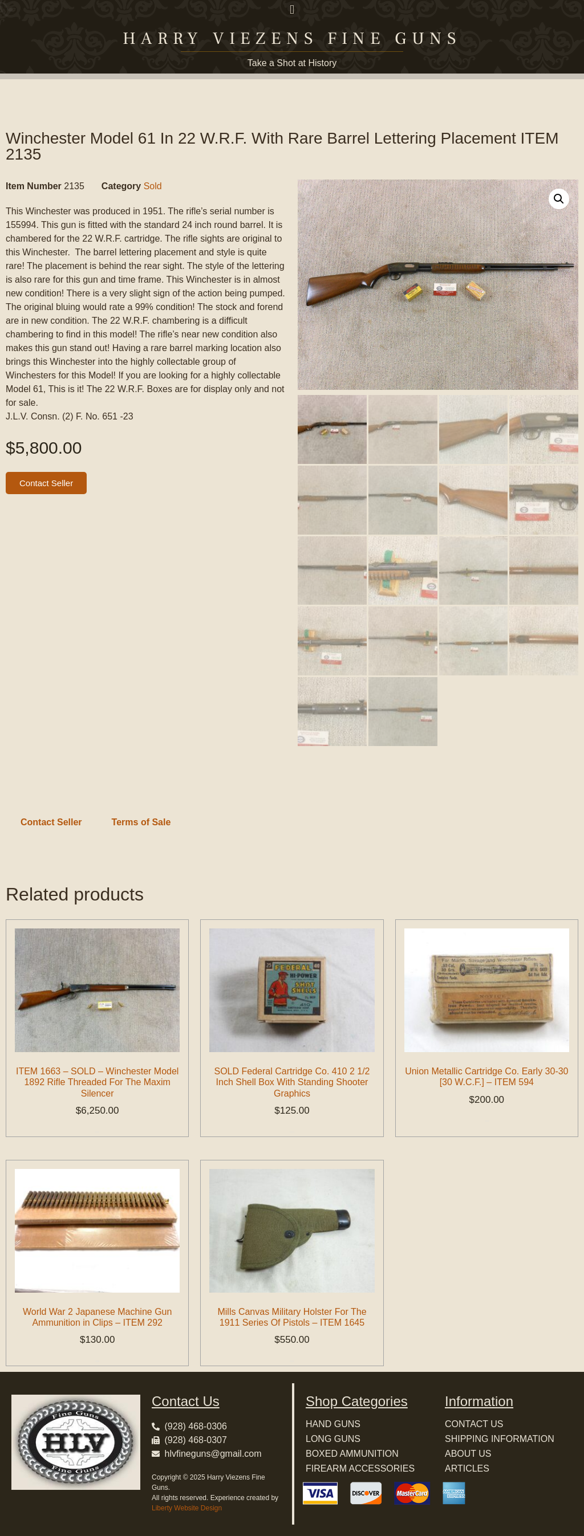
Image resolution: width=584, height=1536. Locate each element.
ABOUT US (468, 1453)
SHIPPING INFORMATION (499, 1439)
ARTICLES (467, 1468)
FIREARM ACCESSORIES (360, 1468)
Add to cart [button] (486, 1121)
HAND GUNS (333, 1424)
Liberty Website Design (187, 1508)
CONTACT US (474, 1424)
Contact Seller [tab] (51, 822)
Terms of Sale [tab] (141, 822)
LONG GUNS (333, 1439)
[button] (291, 9)
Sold (153, 186)
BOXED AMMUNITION (352, 1453)
